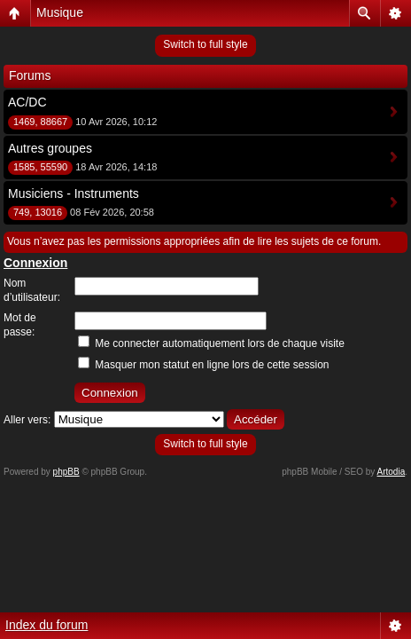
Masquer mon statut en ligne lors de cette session (203, 365)
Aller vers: (27, 420)
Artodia (391, 472)
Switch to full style (205, 44)
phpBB (66, 472)
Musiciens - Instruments (73, 193)
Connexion (35, 263)
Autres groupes (50, 148)
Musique (59, 12)
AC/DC (27, 102)
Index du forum (46, 625)
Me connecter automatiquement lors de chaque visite (211, 343)
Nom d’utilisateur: (32, 290)
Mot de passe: (20, 325)
